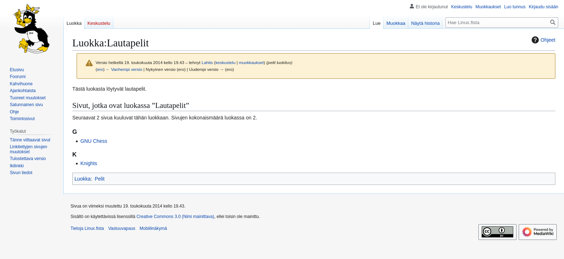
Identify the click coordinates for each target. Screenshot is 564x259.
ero (100, 69)
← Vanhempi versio (124, 69)
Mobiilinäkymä (153, 228)
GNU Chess (93, 141)
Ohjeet (542, 40)
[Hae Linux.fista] (501, 22)
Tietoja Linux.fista (87, 228)
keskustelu (225, 62)
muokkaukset (251, 62)
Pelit (99, 179)
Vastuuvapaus (121, 228)
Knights (88, 163)
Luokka (82, 179)
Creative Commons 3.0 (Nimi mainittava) (175, 216)
